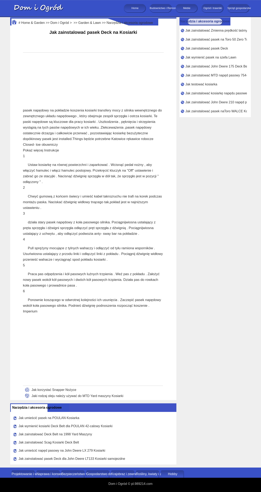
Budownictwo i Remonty (161, 8)
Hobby (172, 474)
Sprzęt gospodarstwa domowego (238, 8)
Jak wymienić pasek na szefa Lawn (210, 57)
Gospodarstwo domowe (98, 474)
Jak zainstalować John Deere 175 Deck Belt (216, 66)
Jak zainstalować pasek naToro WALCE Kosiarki (216, 111)
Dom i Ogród (59, 22)
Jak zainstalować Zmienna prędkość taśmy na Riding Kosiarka (216, 30)
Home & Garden (33, 22)
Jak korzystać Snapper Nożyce (54, 390)
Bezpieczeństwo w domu (73, 474)
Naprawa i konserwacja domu (48, 474)
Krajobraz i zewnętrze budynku (123, 474)
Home (135, 8)
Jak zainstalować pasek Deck (206, 48)
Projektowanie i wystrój (23, 474)
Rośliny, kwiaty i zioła (147, 474)
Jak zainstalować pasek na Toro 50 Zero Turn (216, 39)
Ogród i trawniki (212, 8)
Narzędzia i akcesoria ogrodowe (130, 22)
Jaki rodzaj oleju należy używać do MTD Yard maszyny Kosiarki (77, 396)
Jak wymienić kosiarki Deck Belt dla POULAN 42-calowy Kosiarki (66, 426)
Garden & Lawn (89, 22)
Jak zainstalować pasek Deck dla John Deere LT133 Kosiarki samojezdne (72, 458)
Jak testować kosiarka (201, 84)
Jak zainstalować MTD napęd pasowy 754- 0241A (216, 75)
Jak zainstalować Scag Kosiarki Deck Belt (49, 442)
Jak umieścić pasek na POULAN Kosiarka (49, 418)
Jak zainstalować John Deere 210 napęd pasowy (216, 102)
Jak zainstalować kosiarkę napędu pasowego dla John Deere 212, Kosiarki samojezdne (216, 93)
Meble (186, 8)
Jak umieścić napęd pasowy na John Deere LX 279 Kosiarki (62, 450)
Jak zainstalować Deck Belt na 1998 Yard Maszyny (55, 434)
